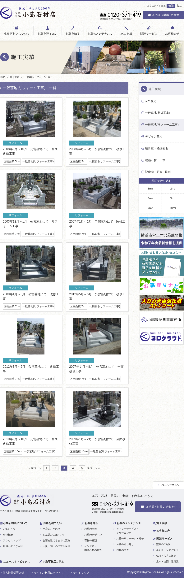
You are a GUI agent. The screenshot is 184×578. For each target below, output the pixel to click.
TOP (2, 77)
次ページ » (93, 468)
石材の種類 (90, 540)
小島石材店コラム (53, 561)
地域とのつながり (13, 546)
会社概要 (8, 534)
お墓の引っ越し (125, 544)
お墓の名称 (90, 528)
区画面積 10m (13, 451)
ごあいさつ (9, 528)
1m (150, 188)
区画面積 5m (12, 161)
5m (172, 198)
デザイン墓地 (153, 136)
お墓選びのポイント (54, 534)
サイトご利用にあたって (48, 572)
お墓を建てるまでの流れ (56, 540)
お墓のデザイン (93, 534)
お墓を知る (91, 523)
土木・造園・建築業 (167, 561)
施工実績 (14, 77)
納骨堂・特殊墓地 (156, 148)
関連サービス (164, 538)
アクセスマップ (12, 540)
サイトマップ (81, 572)
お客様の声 (163, 530)
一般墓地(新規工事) (157, 112)
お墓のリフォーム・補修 (130, 538)
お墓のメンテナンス (129, 523)
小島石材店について (15, 523)
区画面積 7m (12, 233)
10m (172, 208)
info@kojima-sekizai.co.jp (111, 512)
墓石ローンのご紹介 (167, 550)
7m (150, 208)
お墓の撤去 (122, 550)
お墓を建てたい (52, 523)
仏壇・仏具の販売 (166, 555)
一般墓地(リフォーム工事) (38, 161)
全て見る (151, 101)
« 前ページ (35, 468)
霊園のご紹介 (163, 544)
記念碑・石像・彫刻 (158, 171)
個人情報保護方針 (13, 572)
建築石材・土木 (155, 160)
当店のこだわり (51, 528)
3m (150, 198)
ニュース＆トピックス (16, 561)
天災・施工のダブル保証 (56, 546)
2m (172, 188)
